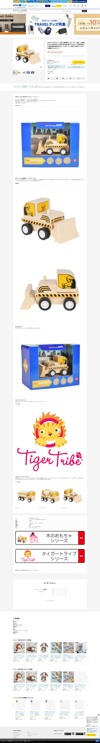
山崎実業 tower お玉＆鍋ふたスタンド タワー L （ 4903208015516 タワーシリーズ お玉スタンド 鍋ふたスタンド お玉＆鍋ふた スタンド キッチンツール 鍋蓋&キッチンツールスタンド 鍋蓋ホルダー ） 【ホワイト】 (50, 713)
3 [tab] (47, 36)
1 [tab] (44, 36)
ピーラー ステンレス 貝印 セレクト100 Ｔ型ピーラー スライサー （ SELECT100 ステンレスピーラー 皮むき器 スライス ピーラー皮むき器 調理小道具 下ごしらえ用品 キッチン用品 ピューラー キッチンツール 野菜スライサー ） (79, 713)
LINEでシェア (66, 78)
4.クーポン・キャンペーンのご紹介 (32, 734)
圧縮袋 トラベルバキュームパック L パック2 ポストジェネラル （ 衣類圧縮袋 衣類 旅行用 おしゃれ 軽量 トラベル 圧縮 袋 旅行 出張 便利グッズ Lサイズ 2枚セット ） (20, 713)
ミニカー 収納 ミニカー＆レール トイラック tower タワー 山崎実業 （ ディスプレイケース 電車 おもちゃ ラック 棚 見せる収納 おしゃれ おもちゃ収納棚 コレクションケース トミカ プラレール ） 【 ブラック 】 (80, 656)
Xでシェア (59, 78)
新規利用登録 (65, 5)
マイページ (70, 6)
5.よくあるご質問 (15, 735)
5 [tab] (50, 36)
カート (85, 6)
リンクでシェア (82, 78)
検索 (48, 5)
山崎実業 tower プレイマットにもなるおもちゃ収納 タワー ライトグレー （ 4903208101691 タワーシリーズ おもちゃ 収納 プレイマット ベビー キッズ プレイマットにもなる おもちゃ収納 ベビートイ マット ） (68, 656)
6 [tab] (52, 36)
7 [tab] (54, 36)
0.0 (45, 589)
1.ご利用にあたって (16, 732)
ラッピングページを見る (33, 527)
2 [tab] (45, 36)
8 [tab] (55, 36)
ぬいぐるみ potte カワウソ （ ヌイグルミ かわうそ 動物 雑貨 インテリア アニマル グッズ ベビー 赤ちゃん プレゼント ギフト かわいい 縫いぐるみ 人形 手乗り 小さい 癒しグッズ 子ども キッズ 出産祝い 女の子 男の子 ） (31, 656)
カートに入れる (92, 734)
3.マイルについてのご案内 (17, 734)
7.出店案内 (14, 737)
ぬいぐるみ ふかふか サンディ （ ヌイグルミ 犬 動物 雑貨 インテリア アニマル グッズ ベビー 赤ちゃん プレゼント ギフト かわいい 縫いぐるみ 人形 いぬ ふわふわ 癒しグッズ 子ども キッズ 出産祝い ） (43, 656)
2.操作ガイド (29, 732)
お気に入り (78, 6)
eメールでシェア (74, 78)
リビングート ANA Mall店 (20, 10)
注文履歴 (82, 6)
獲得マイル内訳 (49, 63)
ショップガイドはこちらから (35, 10)
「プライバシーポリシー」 (19, 741)
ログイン (58, 5)
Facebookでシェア (52, 78)
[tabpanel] (50, 24)
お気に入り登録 (77, 67)
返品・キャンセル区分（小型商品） (35, 526)
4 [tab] (49, 36)
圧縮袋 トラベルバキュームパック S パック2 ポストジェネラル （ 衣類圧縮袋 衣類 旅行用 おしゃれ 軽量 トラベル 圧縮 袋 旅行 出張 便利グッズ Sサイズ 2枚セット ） (35, 713)
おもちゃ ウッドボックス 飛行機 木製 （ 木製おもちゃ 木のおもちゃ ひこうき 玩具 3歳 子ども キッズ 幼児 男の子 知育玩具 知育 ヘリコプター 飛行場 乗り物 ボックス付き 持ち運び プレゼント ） (56, 656)
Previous (26, 24)
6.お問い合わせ (29, 735)
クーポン (74, 6)
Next (73, 24)
